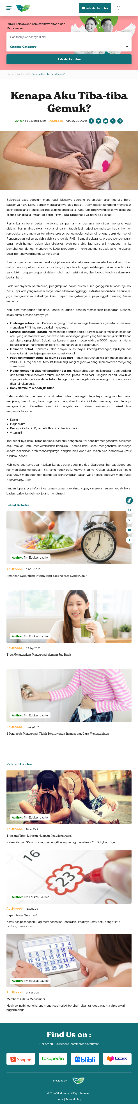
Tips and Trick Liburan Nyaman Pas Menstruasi (39, 835)
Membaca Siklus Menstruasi (25, 999)
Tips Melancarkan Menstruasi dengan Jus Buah (38, 654)
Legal (60, 1099)
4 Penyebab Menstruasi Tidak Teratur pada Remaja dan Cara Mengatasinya (57, 733)
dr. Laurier (95, 8)
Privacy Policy (73, 1099)
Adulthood (23, 74)
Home (9, 74)
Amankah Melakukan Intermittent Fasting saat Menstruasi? (46, 575)
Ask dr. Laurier (69, 59)
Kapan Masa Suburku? (21, 915)
